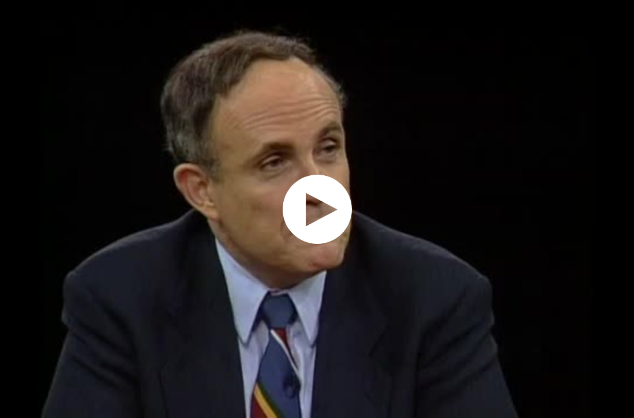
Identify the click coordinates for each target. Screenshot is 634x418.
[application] (317, 209)
